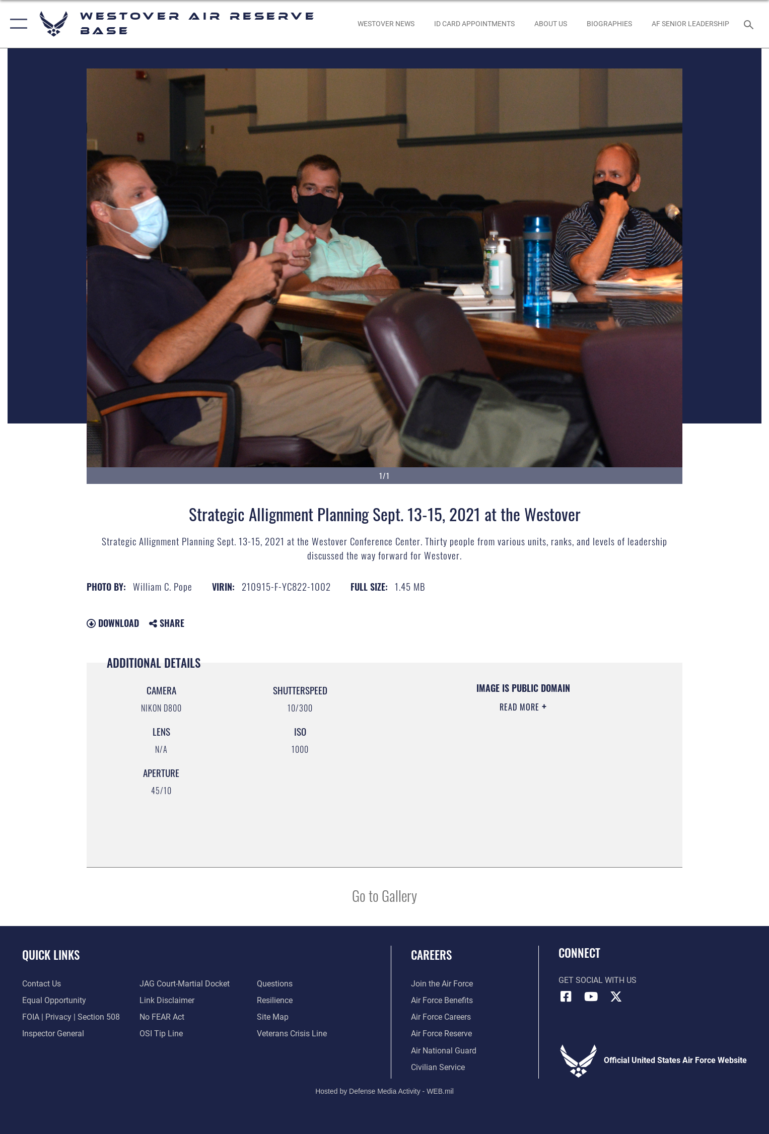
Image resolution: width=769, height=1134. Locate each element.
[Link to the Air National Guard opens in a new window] (443, 1050)
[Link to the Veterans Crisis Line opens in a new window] (292, 1033)
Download (113, 622)
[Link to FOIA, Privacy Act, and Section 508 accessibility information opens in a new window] (71, 1017)
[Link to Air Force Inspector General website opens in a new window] (53, 1033)
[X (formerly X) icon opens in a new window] (615, 996)
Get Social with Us (597, 980)
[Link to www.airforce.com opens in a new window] (442, 983)
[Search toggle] (750, 24)
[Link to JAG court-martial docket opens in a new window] (184, 983)
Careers (431, 954)
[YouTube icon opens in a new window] (590, 996)
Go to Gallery (384, 895)
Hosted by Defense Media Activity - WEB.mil (384, 1091)
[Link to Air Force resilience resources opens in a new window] (275, 1000)
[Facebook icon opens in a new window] (566, 996)
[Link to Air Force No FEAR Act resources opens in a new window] (161, 1017)
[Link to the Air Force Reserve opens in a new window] (441, 1033)
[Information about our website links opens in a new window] (166, 1000)
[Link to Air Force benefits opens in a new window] (442, 1000)
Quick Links (51, 954)
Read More (521, 707)
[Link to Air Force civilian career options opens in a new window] (438, 1067)
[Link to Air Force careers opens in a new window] (441, 1017)
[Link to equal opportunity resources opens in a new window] (54, 1000)
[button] (16, 24)
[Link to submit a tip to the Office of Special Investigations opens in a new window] (161, 1033)
